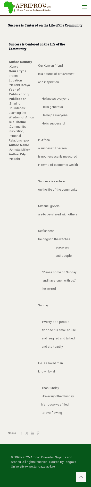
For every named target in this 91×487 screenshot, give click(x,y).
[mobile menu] (84, 7)
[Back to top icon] (81, 477)
